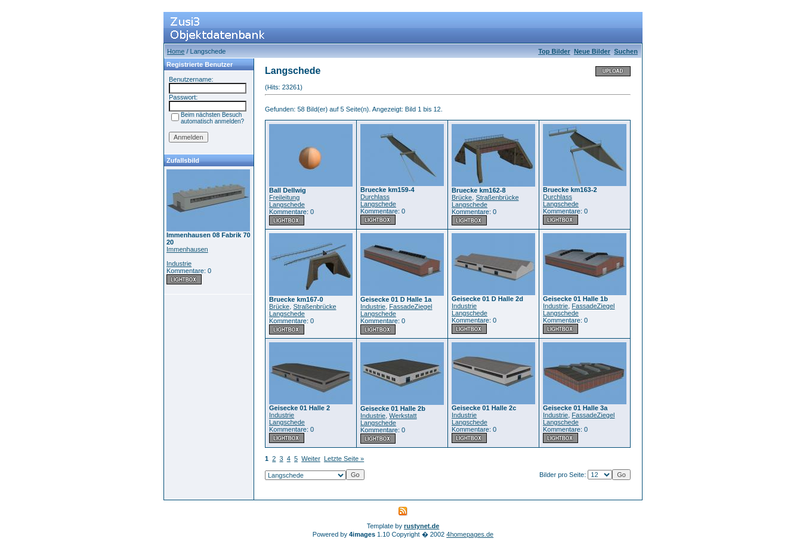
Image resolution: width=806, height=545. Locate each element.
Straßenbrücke (496, 197)
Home (175, 51)
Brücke (462, 197)
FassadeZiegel (410, 306)
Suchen (626, 51)
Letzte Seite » (344, 458)
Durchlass (375, 196)
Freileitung (284, 197)
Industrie (179, 263)
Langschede (287, 204)
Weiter (310, 458)
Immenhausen (187, 249)
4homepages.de (469, 534)
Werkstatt (402, 415)
